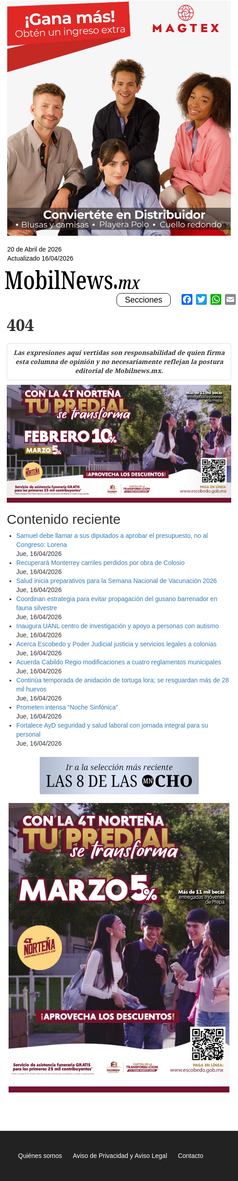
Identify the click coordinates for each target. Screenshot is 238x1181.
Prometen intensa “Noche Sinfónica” (67, 707)
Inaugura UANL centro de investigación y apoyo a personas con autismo (117, 626)
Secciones (143, 300)
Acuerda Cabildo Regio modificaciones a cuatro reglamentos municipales (118, 662)
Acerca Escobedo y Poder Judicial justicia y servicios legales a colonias (117, 644)
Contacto (190, 1155)
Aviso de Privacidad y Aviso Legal (120, 1155)
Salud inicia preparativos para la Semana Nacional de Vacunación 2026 (116, 580)
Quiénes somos (40, 1155)
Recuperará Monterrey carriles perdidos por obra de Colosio (100, 562)
